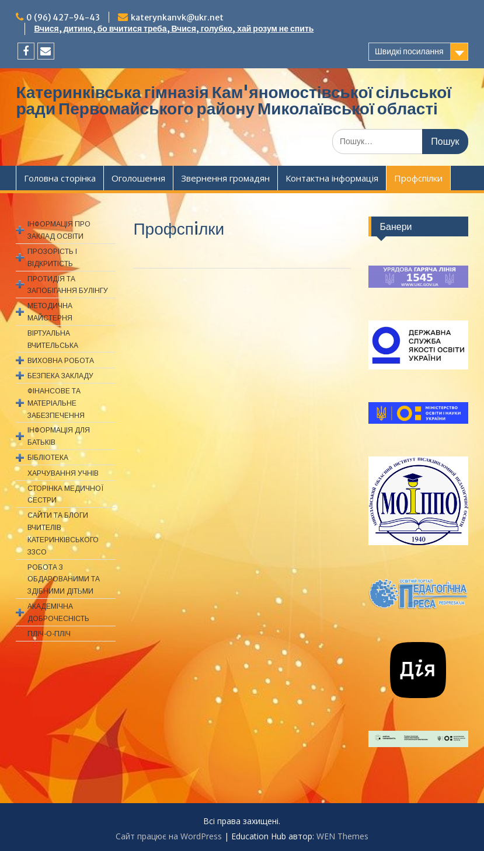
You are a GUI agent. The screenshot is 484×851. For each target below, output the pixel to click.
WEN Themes (342, 836)
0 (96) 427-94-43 (63, 17)
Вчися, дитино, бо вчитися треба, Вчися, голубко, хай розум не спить (174, 28)
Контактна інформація (331, 178)
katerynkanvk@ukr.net (177, 17)
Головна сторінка (60, 178)
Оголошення (138, 178)
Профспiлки (418, 178)
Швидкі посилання (409, 51)
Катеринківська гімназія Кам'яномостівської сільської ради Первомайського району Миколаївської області (233, 100)
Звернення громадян (225, 178)
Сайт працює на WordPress (169, 836)
